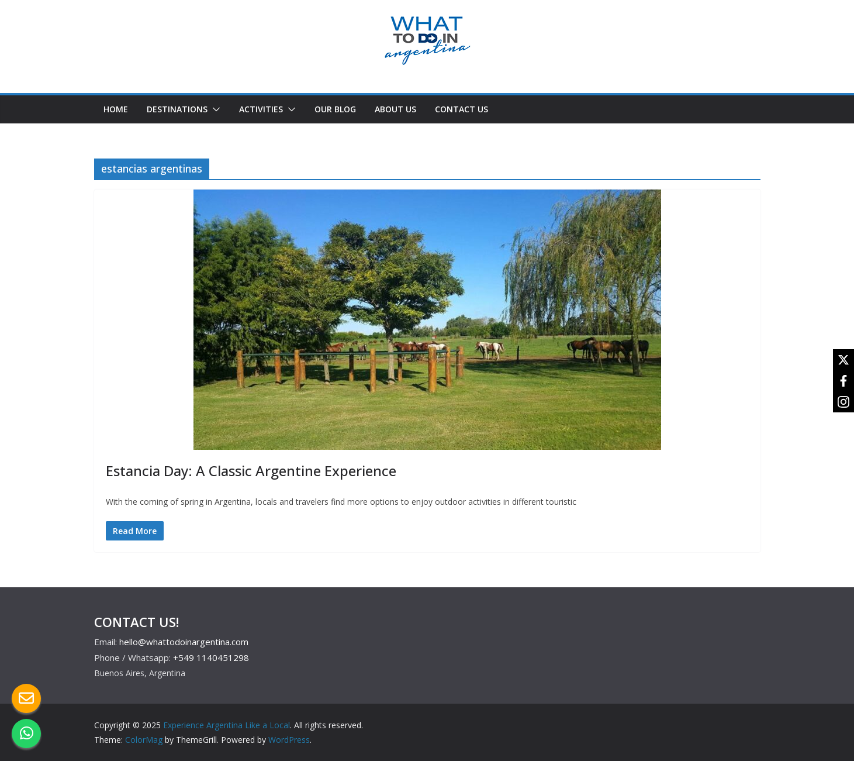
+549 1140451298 (211, 657)
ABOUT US (395, 109)
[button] (214, 109)
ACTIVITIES (261, 109)
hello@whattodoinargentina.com (183, 642)
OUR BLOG (335, 109)
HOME (115, 109)
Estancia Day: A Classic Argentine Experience (251, 470)
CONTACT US (461, 109)
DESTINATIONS (177, 109)
